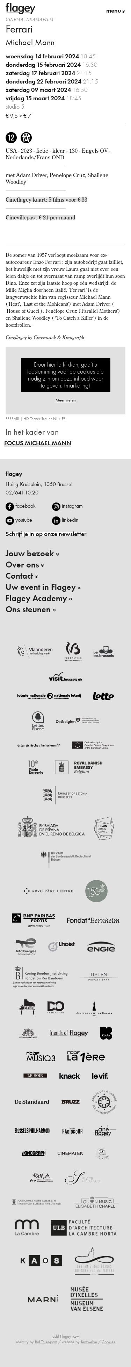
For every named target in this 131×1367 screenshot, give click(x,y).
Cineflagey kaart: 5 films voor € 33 (46, 199)
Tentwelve (89, 1342)
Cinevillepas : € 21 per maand (40, 217)
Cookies (108, 1342)
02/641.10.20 (22, 492)
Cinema (15, 19)
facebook (25, 505)
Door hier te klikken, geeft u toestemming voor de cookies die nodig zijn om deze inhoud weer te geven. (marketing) (65, 374)
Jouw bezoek (30, 553)
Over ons (22, 565)
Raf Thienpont (46, 1342)
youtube (23, 519)
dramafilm (39, 19)
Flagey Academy (36, 598)
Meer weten (66, 400)
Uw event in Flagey (41, 587)
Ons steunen (28, 609)
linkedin (70, 519)
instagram (72, 505)
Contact (19, 576)
